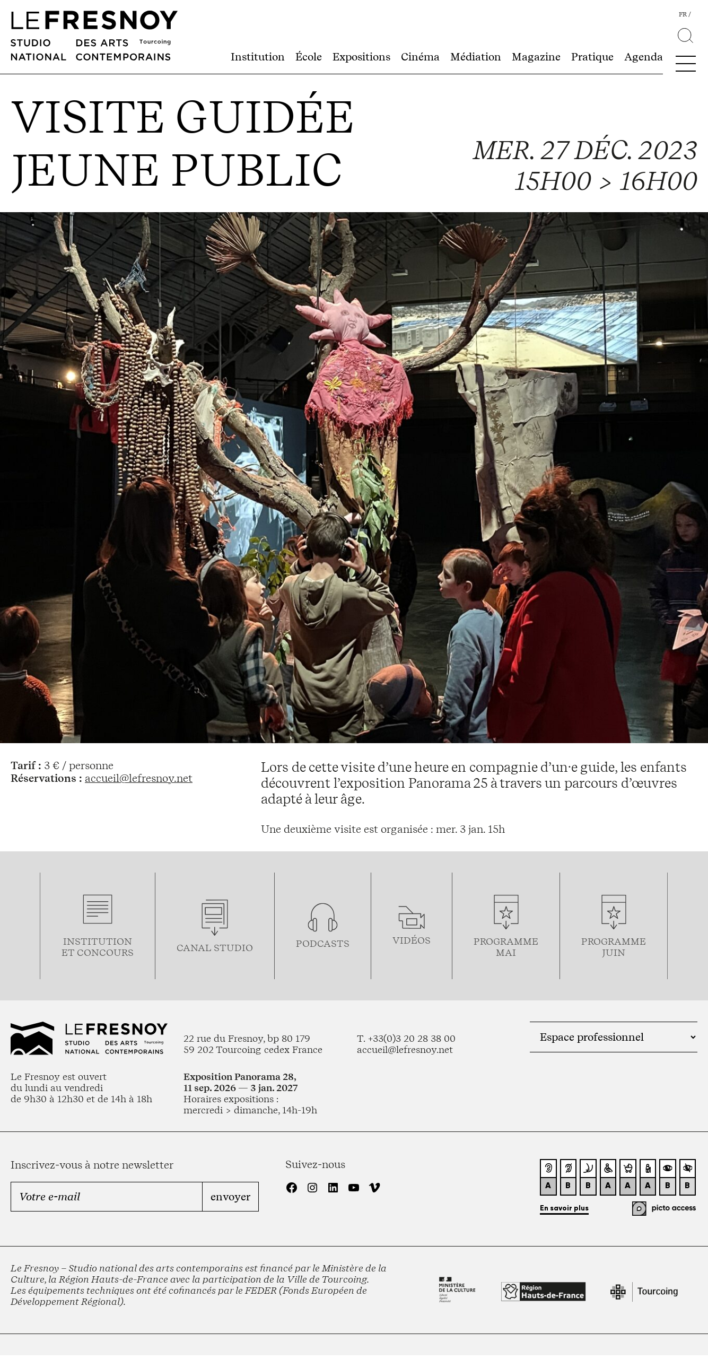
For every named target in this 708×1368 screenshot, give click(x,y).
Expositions (361, 56)
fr (683, 14)
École (308, 56)
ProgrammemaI (506, 947)
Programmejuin (613, 947)
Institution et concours (98, 947)
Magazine (536, 56)
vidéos (411, 940)
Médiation (475, 56)
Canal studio (215, 947)
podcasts (322, 943)
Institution (258, 56)
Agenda (643, 56)
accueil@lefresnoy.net (139, 778)
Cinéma (420, 56)
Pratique (592, 56)
